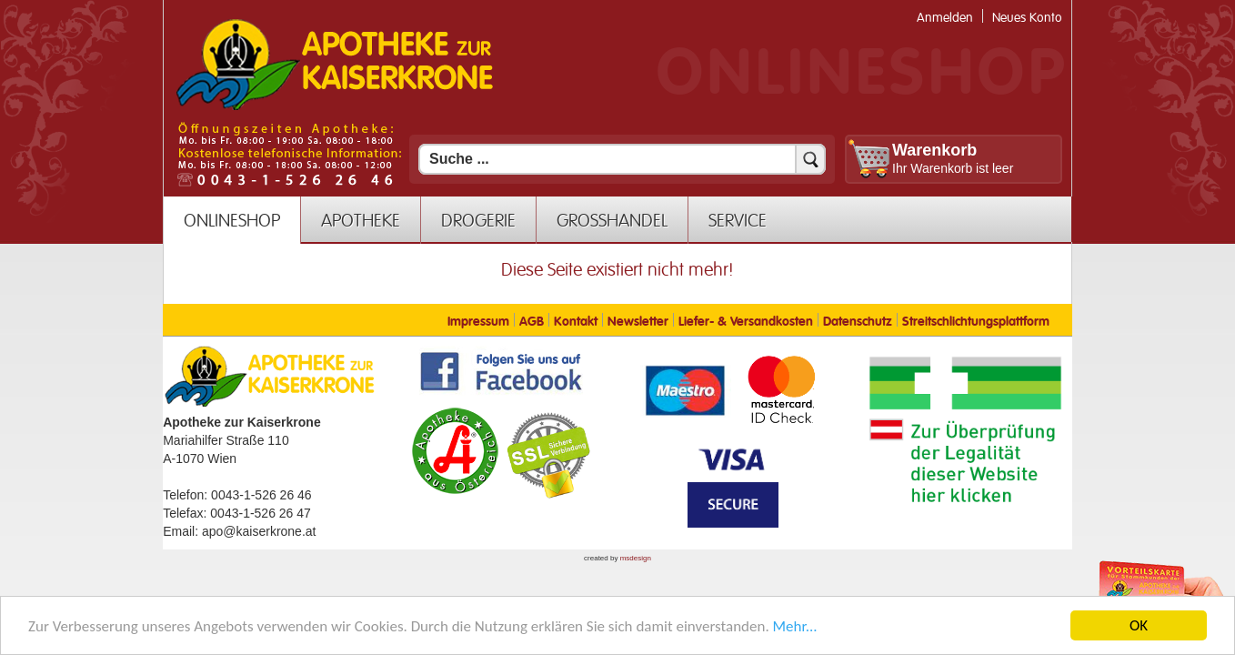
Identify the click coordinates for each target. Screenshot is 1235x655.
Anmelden (945, 17)
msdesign (635, 558)
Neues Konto (1027, 17)
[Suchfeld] (622, 159)
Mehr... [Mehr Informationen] (795, 631)
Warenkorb (934, 150)
